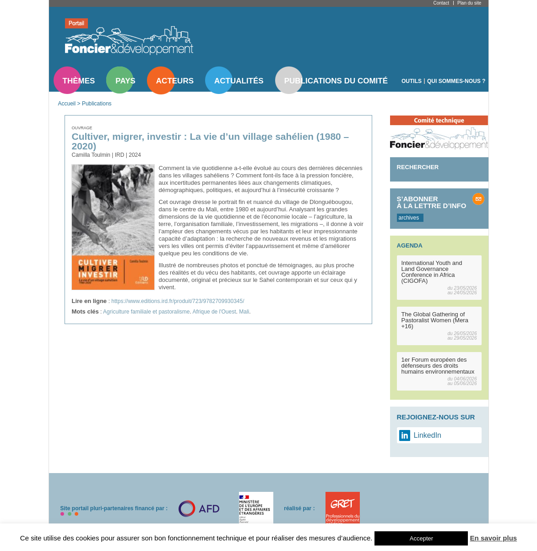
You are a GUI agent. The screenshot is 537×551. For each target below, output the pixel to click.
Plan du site (469, 3)
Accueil (67, 103)
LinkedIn (428, 435)
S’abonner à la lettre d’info (431, 202)
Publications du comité (336, 81)
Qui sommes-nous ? (456, 81)
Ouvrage (82, 128)
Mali (244, 312)
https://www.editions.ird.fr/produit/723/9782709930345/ (177, 301)
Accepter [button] (421, 538)
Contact (441, 3)
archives (409, 218)
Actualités (239, 81)
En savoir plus (493, 538)
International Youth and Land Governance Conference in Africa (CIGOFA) (431, 271)
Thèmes (79, 81)
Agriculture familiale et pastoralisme (146, 312)
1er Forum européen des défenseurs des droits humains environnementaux (438, 365)
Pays (125, 81)
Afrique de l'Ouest (214, 312)
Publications (97, 103)
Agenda (410, 245)
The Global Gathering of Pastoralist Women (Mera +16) (434, 320)
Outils (411, 81)
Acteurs (175, 81)
